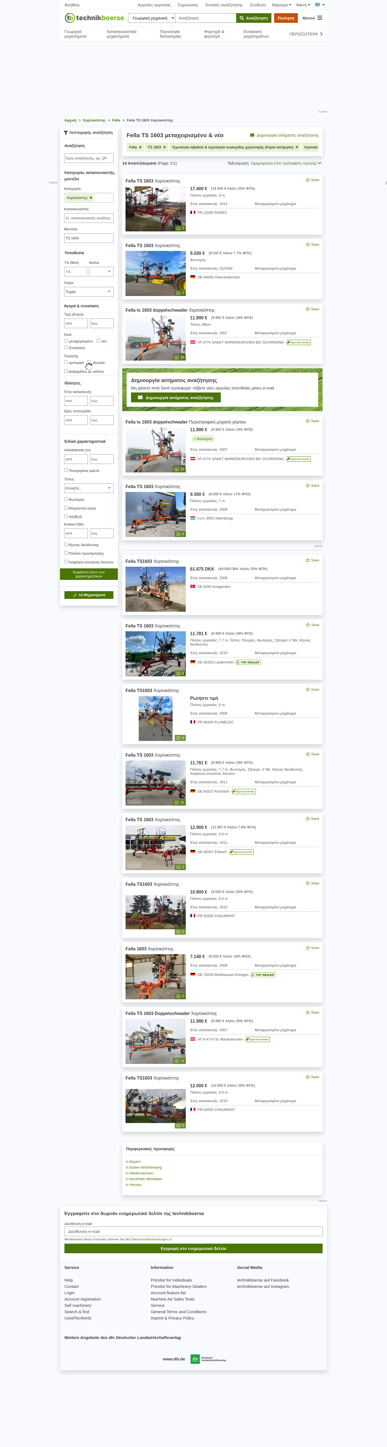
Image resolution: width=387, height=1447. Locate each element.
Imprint (157, 1318)
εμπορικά (74, 362)
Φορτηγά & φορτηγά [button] (214, 33)
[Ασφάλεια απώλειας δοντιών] (66, 561)
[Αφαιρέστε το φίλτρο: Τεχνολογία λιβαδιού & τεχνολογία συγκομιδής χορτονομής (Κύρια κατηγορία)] (235, 147)
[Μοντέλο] (89, 238)
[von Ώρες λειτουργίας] (76, 420)
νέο (102, 341)
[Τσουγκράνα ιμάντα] (66, 470)
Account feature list (168, 1292)
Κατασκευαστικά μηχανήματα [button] (122, 33)
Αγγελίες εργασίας (154, 4)
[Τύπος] (89, 488)
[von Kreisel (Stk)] (76, 533)
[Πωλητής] (66, 362)
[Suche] (89, 158)
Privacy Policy (181, 1318)
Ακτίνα (94, 263)
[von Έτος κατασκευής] (76, 401)
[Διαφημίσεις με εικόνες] (66, 371)
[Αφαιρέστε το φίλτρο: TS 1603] (156, 147)
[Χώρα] (89, 292)
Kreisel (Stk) (74, 524)
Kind (67, 335)
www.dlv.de (174, 1359)
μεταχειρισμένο (78, 341)
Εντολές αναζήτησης (224, 4)
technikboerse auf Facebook (263, 1280)
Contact (71, 1286)
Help (68, 1280)
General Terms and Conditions (178, 1311)
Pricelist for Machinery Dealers (179, 1286)
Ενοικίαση (74, 347)
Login (69, 1292)
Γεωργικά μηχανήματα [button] (75, 33)
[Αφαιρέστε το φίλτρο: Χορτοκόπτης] (317, 147)
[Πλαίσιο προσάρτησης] (66, 553)
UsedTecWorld (77, 1318)
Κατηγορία (72, 189)
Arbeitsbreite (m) (77, 450)
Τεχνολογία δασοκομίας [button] (170, 33)
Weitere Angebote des (122, 1337)
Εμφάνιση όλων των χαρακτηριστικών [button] (89, 574)
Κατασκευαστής (76, 209)
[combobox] (89, 218)
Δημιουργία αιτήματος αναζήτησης (284, 135)
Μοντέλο (71, 229)
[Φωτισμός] (66, 499)
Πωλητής (71, 356)
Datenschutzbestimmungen (149, 1239)
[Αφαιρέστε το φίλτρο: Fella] (135, 147)
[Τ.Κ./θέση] (75, 271)
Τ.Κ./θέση (71, 263)
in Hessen (134, 1185)
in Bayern (133, 1162)
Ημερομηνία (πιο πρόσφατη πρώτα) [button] (286, 163)
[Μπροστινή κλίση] (66, 508)
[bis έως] (102, 323)
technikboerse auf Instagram (263, 1286)
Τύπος (69, 479)
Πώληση (286, 18)
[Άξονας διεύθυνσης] (66, 544)
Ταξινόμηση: (238, 163)
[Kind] (66, 340)
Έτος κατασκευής (78, 392)
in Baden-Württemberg (144, 1167)
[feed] (222, 653)
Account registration (82, 1299)
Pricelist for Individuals (171, 1280)
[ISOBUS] (66, 516)
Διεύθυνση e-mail (78, 1224)
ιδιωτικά (96, 362)
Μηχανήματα (88, 595)
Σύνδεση (258, 4)
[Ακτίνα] (101, 271)
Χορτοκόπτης (79, 198)
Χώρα (68, 283)
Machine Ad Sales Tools (173, 1299)
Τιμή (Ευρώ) (74, 314)
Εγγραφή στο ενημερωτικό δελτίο (193, 1248)
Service (158, 1305)
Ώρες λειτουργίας (77, 411)
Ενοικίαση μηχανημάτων (256, 33)
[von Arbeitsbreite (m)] (76, 459)
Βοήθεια (72, 4)
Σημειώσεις (188, 4)
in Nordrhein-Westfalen (144, 1179)
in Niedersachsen (139, 1173)
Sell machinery (77, 1305)
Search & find (76, 1311)
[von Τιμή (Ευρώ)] (76, 323)
